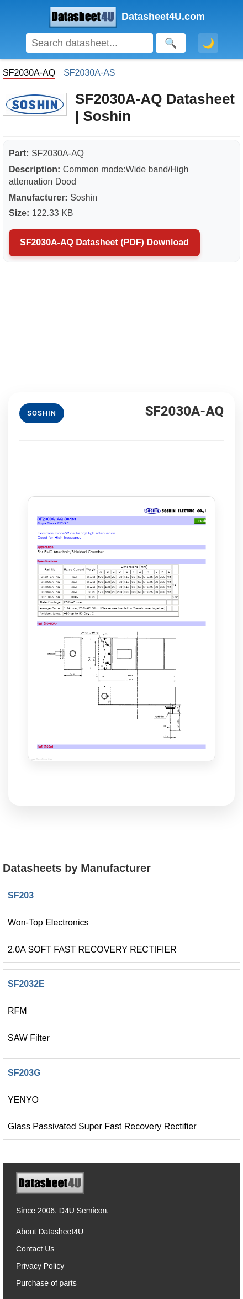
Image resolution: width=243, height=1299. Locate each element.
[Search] (89, 43)
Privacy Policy (40, 1265)
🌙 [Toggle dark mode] (208, 43)
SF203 (21, 895)
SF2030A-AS (89, 72)
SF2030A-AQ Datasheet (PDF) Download (104, 242)
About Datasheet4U (49, 1231)
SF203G (24, 1072)
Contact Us (35, 1248)
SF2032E (26, 983)
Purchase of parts (46, 1283)
